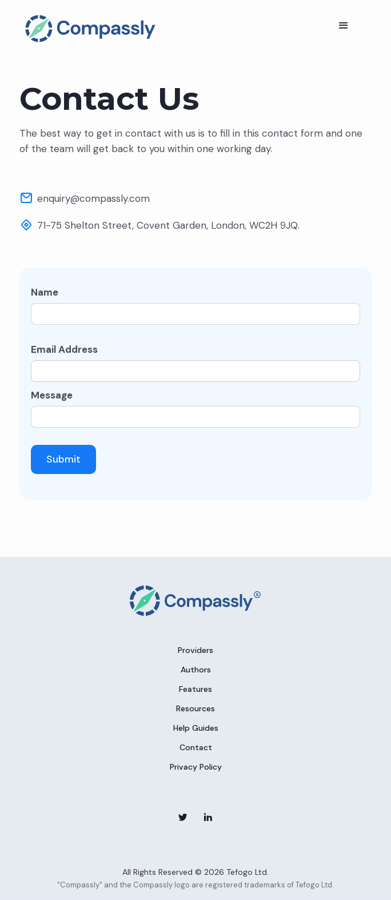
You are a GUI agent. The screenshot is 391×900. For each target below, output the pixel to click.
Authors (196, 669)
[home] (87, 29)
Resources (195, 708)
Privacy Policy (196, 766)
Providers (195, 650)
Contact (195, 747)
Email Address (64, 349)
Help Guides (195, 727)
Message (52, 395)
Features (195, 689)
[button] (343, 26)
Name (44, 292)
